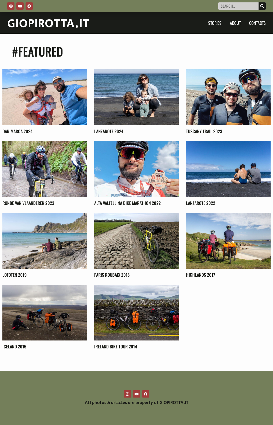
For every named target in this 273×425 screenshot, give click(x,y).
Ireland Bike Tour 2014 (115, 346)
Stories (214, 23)
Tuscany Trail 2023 (204, 131)
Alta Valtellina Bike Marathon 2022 (127, 203)
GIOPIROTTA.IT (48, 23)
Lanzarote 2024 (108, 131)
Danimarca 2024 (17, 131)
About (235, 23)
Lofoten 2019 (14, 275)
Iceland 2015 (14, 346)
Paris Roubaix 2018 (112, 275)
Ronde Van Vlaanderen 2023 (28, 203)
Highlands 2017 (200, 275)
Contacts (257, 23)
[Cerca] (262, 6)
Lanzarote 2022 (200, 203)
